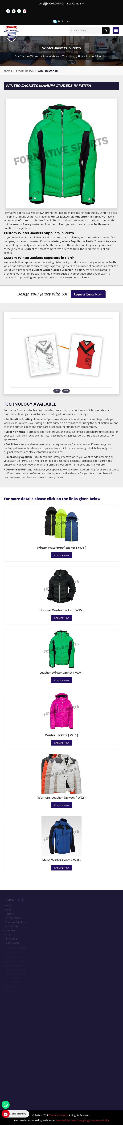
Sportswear (24, 70)
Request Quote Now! (88, 294)
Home (8, 70)
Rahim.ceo (61, 21)
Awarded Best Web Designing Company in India (82, 1120)
